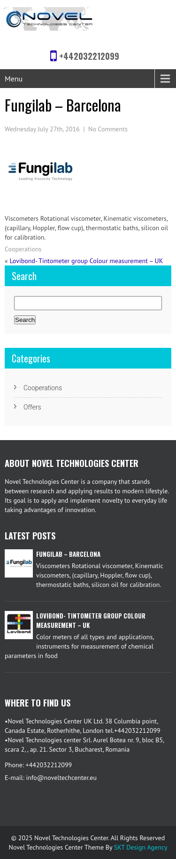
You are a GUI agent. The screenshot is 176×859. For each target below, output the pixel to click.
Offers (32, 407)
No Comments (108, 129)
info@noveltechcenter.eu (61, 777)
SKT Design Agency (141, 847)
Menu (14, 78)
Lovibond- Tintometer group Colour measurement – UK (86, 261)
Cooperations (23, 249)
